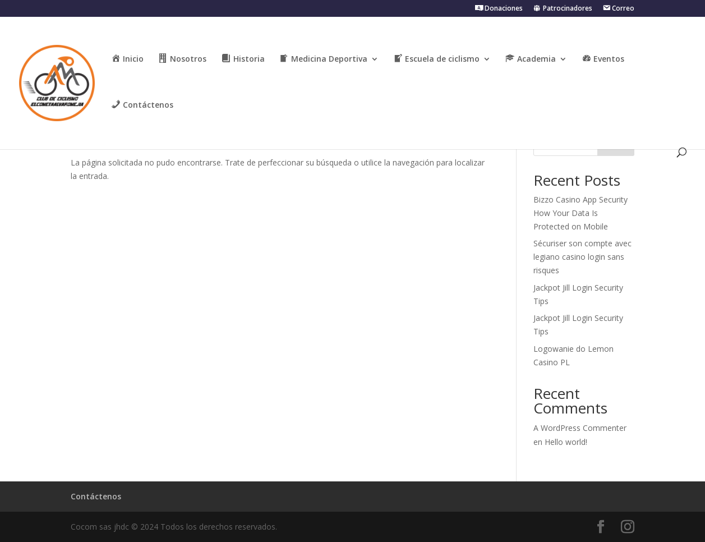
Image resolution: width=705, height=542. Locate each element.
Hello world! (566, 442)
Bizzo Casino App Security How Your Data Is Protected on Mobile (580, 213)
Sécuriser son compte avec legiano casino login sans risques (582, 256)
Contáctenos (96, 496)
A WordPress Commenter (579, 427)
